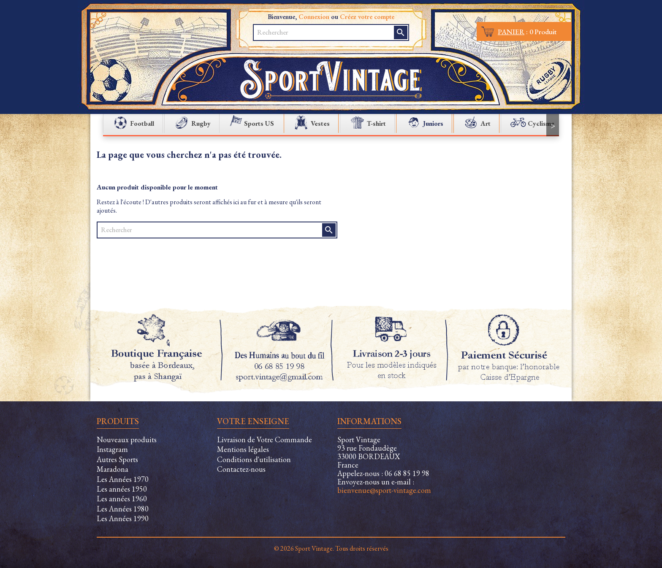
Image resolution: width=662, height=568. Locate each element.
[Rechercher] (324, 32)
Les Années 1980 (123, 509)
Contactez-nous (241, 469)
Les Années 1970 (123, 479)
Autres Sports (117, 459)
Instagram (112, 449)
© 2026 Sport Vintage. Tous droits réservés (331, 548)
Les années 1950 (122, 489)
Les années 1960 (122, 498)
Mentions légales (243, 449)
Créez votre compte (367, 16)
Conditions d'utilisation (254, 459)
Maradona (112, 469)
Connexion (313, 16)
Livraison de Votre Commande (264, 439)
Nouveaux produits (127, 439)
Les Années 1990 (123, 518)
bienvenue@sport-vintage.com (384, 490)
